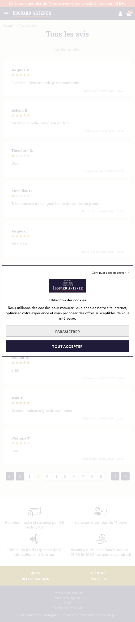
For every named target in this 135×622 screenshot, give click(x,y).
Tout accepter (67, 346)
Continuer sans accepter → (110, 272)
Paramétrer (67, 331)
